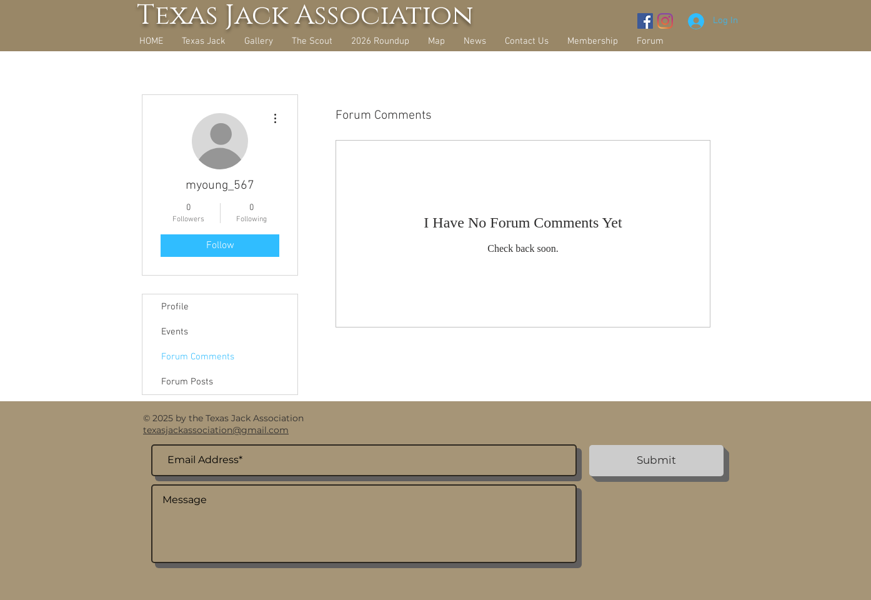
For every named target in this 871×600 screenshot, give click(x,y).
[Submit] (656, 460)
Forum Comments (197, 356)
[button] (258, 41)
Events (174, 332)
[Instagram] (665, 21)
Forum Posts (187, 382)
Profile (175, 306)
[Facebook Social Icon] (645, 21)
